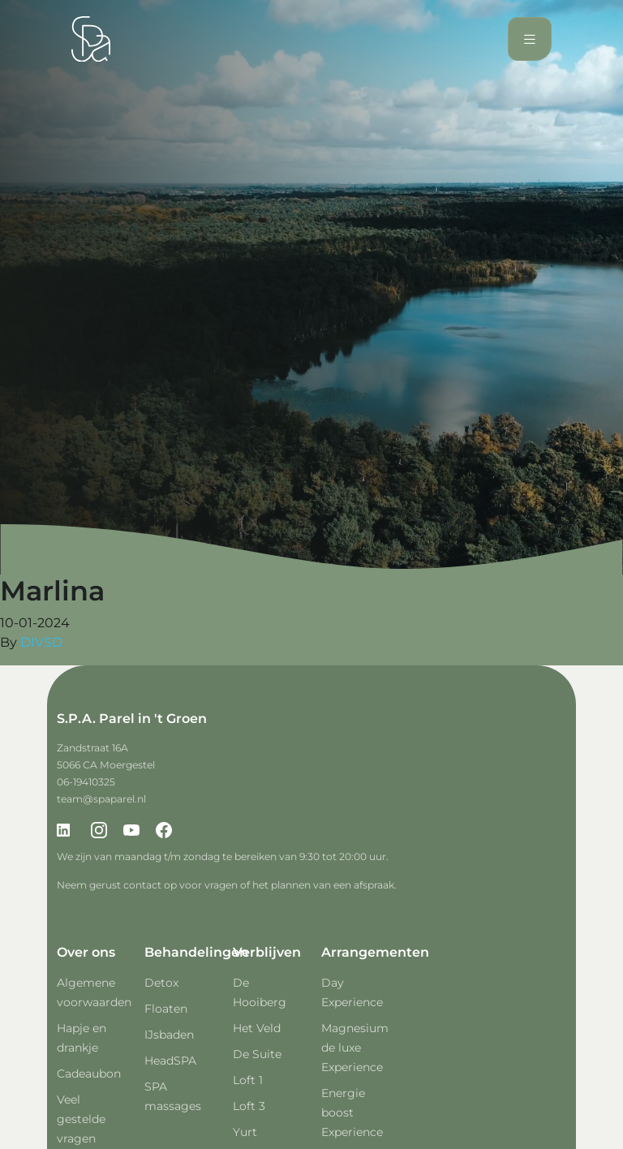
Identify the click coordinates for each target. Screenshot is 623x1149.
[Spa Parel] (90, 39)
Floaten (165, 1008)
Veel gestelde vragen (81, 1119)
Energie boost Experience (352, 1112)
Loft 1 (248, 1080)
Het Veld (257, 1028)
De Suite (257, 1054)
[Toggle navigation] (530, 39)
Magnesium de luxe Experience (355, 1047)
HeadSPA (170, 1060)
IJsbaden (169, 1034)
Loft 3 (249, 1106)
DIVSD (41, 642)
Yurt (245, 1132)
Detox (161, 982)
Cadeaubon (89, 1073)
